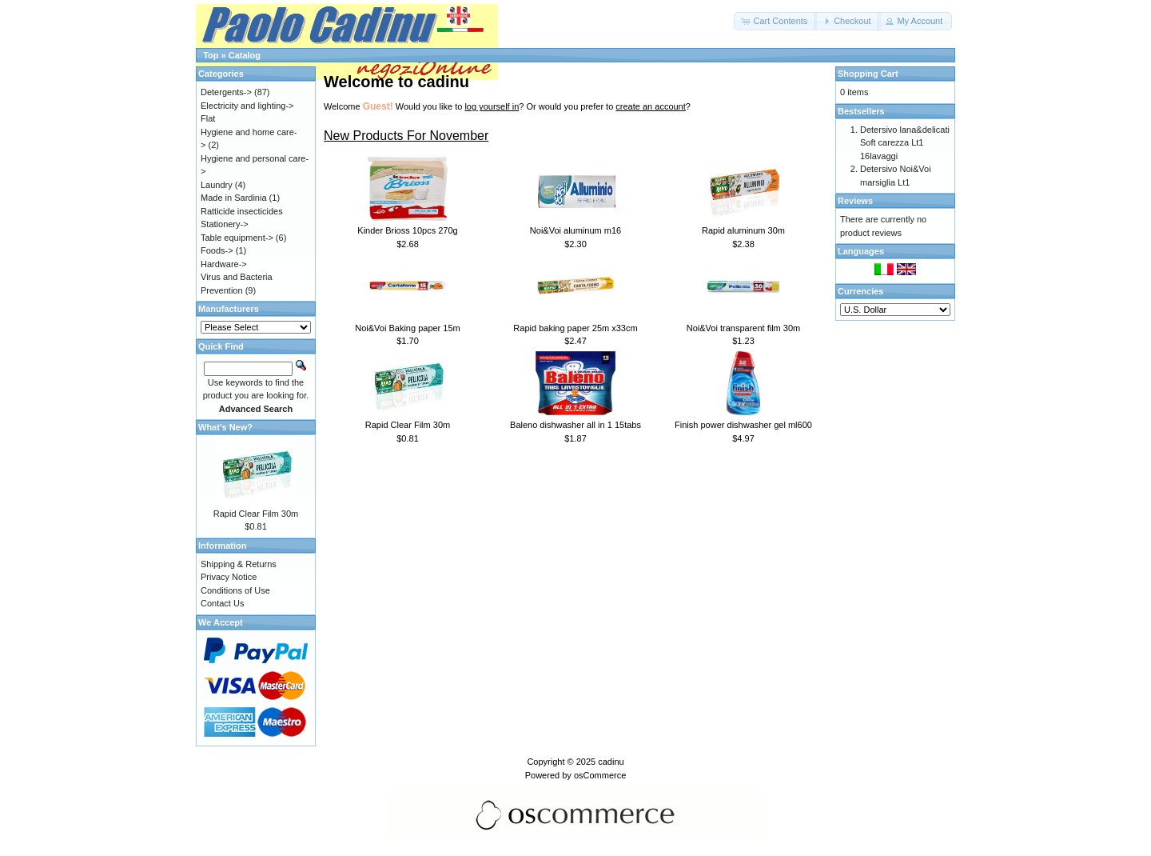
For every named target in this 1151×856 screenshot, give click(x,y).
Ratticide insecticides (242, 211)
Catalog (245, 55)
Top (210, 55)
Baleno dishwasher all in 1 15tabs (575, 425)
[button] (775, 21)
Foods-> (217, 250)
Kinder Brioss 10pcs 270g (407, 230)
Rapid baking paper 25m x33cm (575, 328)
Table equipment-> (237, 237)
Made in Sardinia (234, 197)
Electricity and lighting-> (247, 105)
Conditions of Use (235, 590)
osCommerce (600, 775)
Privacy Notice (229, 577)
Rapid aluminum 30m (743, 230)
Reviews (855, 201)
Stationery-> (225, 224)
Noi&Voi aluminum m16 (575, 230)
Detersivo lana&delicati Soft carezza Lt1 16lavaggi (905, 143)
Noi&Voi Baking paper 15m (407, 328)
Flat (208, 118)
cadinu (610, 761)
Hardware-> (224, 264)
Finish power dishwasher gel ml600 (743, 425)
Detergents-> (226, 92)
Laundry (217, 185)
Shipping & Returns (239, 564)
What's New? (225, 427)
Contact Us (222, 603)
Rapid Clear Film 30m (407, 425)
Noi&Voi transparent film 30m (743, 328)
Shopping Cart (868, 73)
